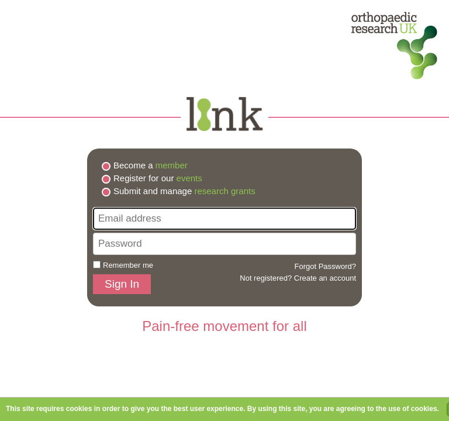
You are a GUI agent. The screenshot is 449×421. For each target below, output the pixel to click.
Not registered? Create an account (298, 278)
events (189, 178)
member (172, 165)
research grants (224, 191)
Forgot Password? (326, 266)
